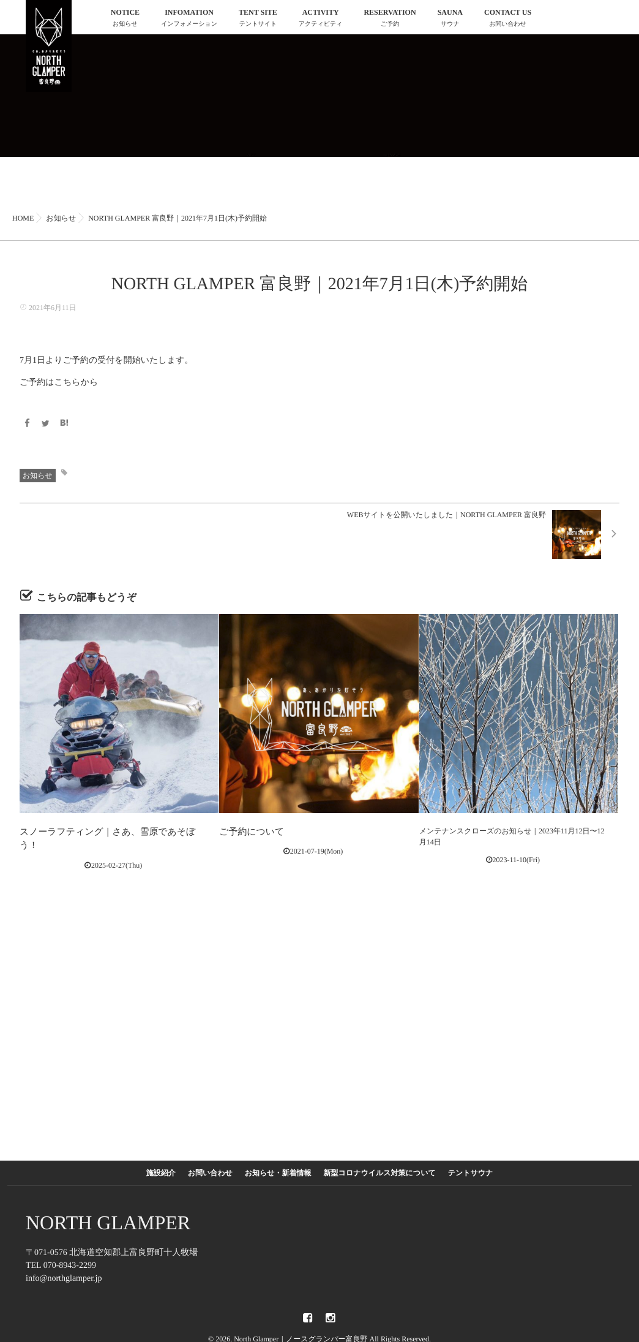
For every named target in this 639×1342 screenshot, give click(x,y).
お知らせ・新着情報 (278, 1166)
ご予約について (245, 830)
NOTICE (125, 19)
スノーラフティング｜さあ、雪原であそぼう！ (98, 830)
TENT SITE (258, 19)
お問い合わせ (210, 1166)
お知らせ (38, 474)
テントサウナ (470, 1166)
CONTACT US (507, 19)
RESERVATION (390, 19)
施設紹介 (161, 1166)
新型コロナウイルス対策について (380, 1166)
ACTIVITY (321, 19)
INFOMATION (189, 19)
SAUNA (450, 19)
